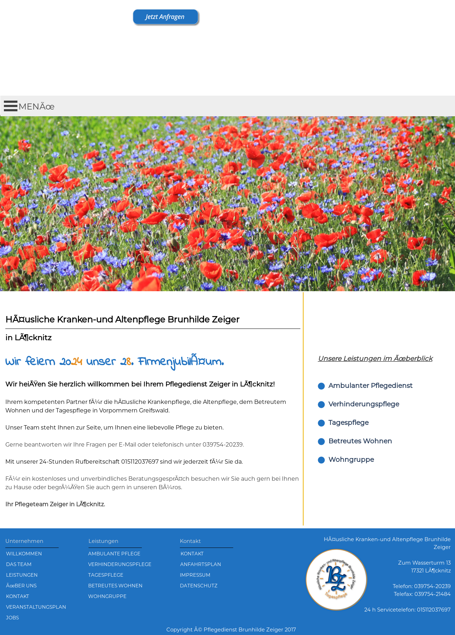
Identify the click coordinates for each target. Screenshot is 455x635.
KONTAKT (192, 553)
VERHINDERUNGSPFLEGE (119, 564)
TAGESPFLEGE (105, 575)
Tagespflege (348, 422)
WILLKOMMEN (24, 553)
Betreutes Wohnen (360, 441)
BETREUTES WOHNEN (115, 585)
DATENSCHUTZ (199, 585)
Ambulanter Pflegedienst (370, 385)
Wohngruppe (351, 459)
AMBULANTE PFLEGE (114, 553)
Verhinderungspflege (363, 404)
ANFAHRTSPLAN (200, 564)
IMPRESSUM (195, 575)
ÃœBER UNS (21, 585)
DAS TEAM (19, 564)
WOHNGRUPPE (107, 596)
